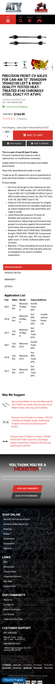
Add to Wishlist (41, 143)
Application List (13, 267)
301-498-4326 (10, 633)
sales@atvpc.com (12, 643)
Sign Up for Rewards (26, 496)
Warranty (10, 279)
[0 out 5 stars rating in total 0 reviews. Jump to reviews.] (15, 118)
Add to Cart (35, 135)
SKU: (4, 102)
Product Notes (13, 273)
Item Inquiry (15, 143)
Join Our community (27, 488)
